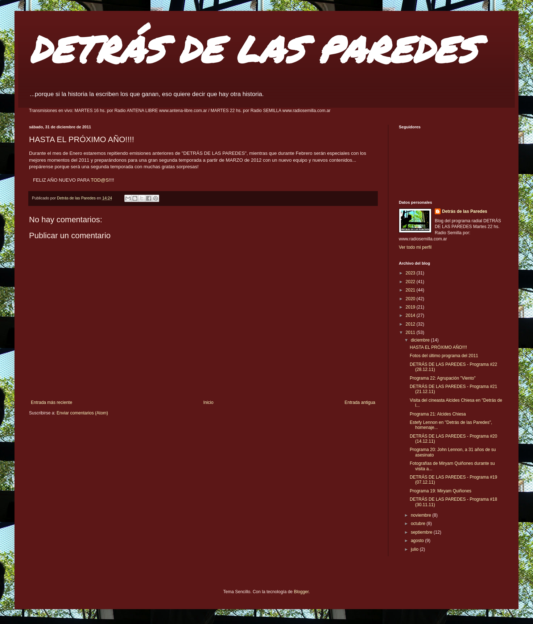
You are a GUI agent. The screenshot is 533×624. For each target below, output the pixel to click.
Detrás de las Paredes (464, 211)
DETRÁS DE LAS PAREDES (253, 49)
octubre (418, 523)
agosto (418, 540)
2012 (411, 324)
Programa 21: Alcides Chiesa (438, 414)
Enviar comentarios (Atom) (82, 413)
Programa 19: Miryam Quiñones (440, 490)
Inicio (208, 402)
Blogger (301, 591)
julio (415, 549)
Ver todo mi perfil (415, 247)
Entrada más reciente (51, 402)
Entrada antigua (359, 402)
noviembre (421, 515)
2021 (411, 290)
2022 (411, 281)
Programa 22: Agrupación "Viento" (443, 378)
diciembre (421, 340)
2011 (411, 332)
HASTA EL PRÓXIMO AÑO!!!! (438, 347)
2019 (411, 307)
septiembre (422, 532)
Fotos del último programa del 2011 (444, 355)
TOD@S (100, 180)
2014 (411, 315)
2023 (411, 273)
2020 (411, 298)
